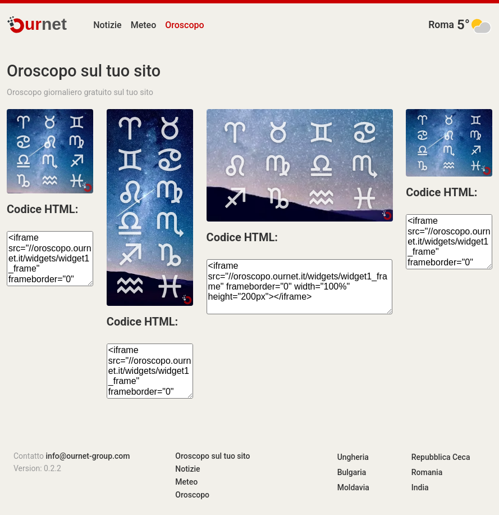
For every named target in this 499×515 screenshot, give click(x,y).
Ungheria (353, 457)
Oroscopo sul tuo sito (212, 455)
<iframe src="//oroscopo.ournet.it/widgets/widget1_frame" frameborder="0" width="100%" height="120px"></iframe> (449, 241)
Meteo (144, 25)
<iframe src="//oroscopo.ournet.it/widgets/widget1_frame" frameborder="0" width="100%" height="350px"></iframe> (150, 371)
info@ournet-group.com (88, 455)
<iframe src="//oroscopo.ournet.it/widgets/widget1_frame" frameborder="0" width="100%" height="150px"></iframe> (50, 258)
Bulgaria (352, 472)
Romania (426, 472)
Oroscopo (184, 25)
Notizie (107, 25)
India (420, 487)
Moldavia (353, 487)
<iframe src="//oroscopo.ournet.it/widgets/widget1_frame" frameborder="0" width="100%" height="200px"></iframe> (300, 286)
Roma (441, 24)
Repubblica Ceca (440, 457)
